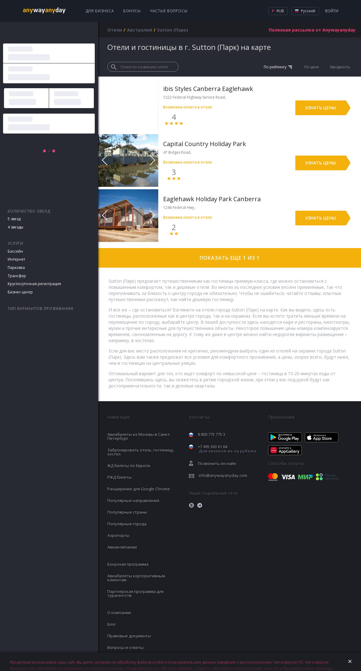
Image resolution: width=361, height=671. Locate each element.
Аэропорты (118, 535)
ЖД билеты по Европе (128, 465)
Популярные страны (127, 512)
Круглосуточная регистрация (34, 283)
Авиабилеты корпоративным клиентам (136, 577)
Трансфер (17, 275)
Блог (111, 624)
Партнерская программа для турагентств (135, 593)
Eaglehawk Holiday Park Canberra (212, 199)
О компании (119, 612)
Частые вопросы (169, 10)
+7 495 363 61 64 (227, 449)
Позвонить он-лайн (217, 463)
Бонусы (132, 10)
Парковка (16, 267)
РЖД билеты (119, 477)
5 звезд (14, 218)
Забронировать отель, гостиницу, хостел (140, 452)
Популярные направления (133, 500)
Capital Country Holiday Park (204, 144)
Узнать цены (320, 108)
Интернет (16, 259)
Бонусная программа (127, 564)
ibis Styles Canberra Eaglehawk (208, 89)
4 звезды (15, 227)
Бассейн (15, 251)
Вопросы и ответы (125, 647)
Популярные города (127, 523)
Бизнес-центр (20, 292)
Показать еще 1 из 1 (230, 257)
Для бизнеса (100, 10)
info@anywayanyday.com (223, 475)
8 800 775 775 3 (211, 434)
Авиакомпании (122, 547)
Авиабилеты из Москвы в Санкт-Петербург (139, 436)
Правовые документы (129, 636)
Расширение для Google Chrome (138, 489)
